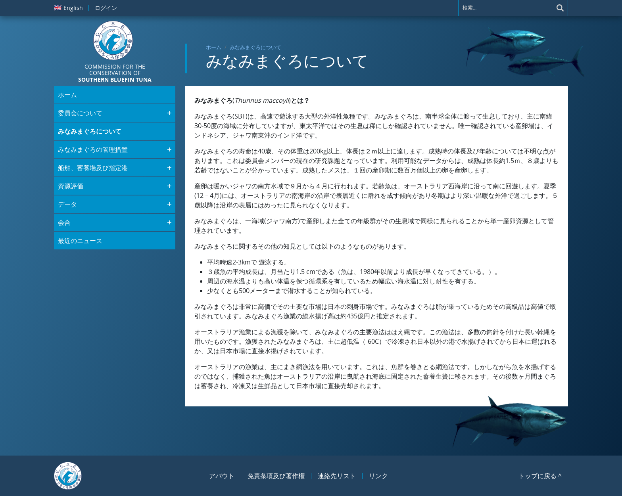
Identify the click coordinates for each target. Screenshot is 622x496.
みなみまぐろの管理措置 (93, 149)
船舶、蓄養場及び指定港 (93, 167)
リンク (378, 475)
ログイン (106, 7)
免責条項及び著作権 (276, 475)
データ (67, 204)
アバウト (221, 475)
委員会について (80, 113)
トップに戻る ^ (540, 475)
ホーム (213, 47)
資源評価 (70, 186)
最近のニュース (80, 240)
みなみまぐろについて (255, 47)
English (68, 7)
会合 (64, 222)
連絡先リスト (337, 475)
